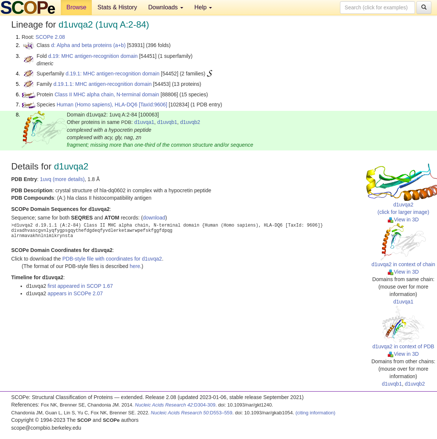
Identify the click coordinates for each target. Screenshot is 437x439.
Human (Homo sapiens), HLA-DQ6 (97, 105)
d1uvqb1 (167, 122)
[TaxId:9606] (153, 105)
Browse (76, 7)
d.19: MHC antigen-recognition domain (93, 56)
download (154, 218)
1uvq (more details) (62, 179)
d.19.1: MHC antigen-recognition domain (112, 74)
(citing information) (315, 412)
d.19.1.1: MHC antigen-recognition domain (102, 84)
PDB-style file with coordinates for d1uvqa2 (112, 259)
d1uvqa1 (144, 122)
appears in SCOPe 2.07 (75, 293)
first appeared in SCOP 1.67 (80, 286)
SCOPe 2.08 (50, 37)
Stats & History (117, 7)
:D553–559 (191, 412)
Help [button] (203, 7)
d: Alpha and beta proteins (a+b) (88, 45)
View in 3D (403, 219)
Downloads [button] (165, 7)
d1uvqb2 (190, 122)
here (134, 266)
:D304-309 (175, 405)
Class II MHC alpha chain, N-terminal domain (106, 94)
